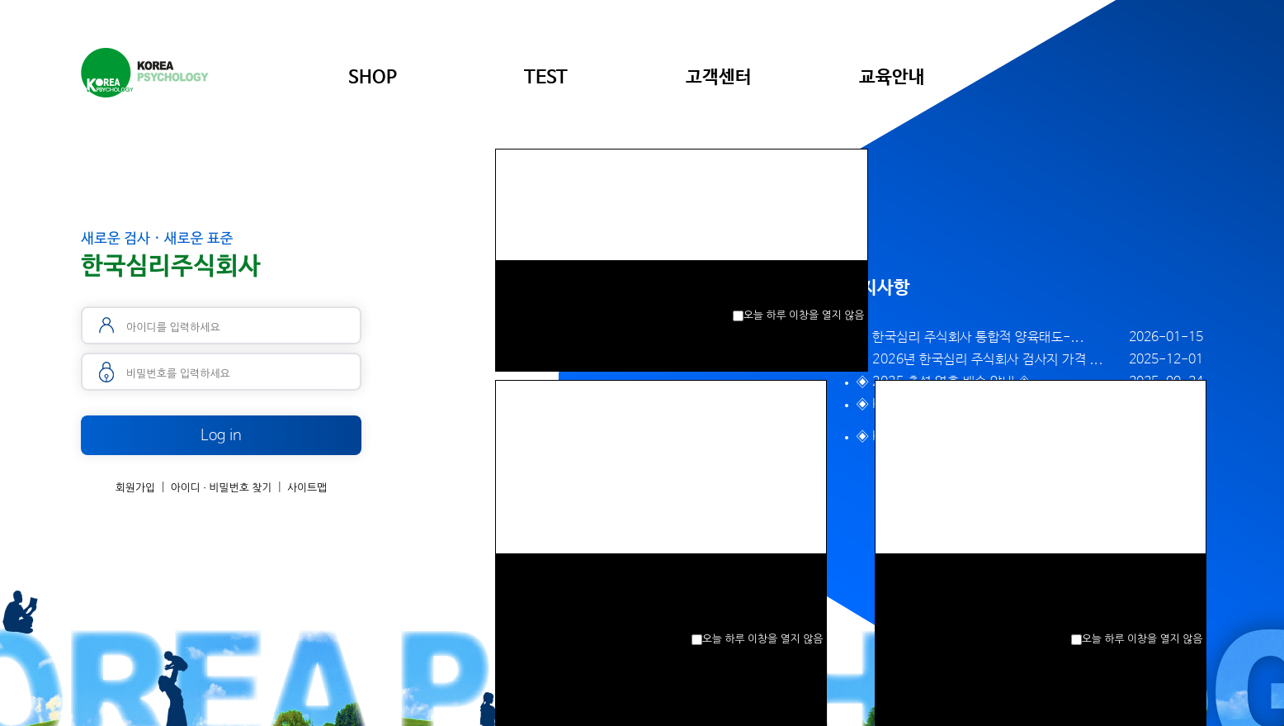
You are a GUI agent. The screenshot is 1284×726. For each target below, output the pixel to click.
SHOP (372, 77)
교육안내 (892, 77)
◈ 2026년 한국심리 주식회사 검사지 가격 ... (980, 360)
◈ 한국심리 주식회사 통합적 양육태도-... (970, 337)
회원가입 (135, 487)
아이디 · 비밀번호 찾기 (221, 487)
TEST (546, 77)
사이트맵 (307, 487)
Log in (221, 435)
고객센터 (719, 77)
